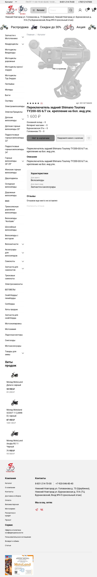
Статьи (8, 545)
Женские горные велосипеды (13, 171)
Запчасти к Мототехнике (11, 37)
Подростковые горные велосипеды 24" (14, 149)
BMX (7, 201)
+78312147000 (85, 2)
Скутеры (9, 101)
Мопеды (9, 89)
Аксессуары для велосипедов (11, 252)
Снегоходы (10, 340)
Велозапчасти (11, 244)
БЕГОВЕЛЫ (10, 289)
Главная (30, 34)
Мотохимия (10, 329)
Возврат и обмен (12, 541)
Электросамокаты (14, 284)
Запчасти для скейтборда (11, 316)
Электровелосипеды (14, 106)
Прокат (8, 520)
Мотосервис (10, 509)
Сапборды (10, 304)
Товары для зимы (10, 353)
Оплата (8, 500)
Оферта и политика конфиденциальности (14, 531)
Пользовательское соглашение (18, 537)
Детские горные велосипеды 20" (12, 127)
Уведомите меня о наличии (70, 138)
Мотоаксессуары (13, 346)
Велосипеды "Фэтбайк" (11, 220)
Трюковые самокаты (10, 277)
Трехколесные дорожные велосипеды (11, 209)
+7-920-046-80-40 (64, 483)
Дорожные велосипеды (11, 194)
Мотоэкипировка (13, 323)
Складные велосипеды (11, 185)
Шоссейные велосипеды (11, 228)
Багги (7, 95)
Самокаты (10, 261)
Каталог (9, 2)
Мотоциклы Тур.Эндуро (10, 77)
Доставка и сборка (13, 496)
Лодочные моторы (14, 335)
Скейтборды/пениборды (11, 296)
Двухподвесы (11, 178)
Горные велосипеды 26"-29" (11, 161)
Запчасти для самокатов (11, 268)
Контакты (9, 492)
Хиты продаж (11, 309)
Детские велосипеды (11, 119)
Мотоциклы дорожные (10, 59)
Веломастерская (12, 504)
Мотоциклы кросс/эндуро (14, 68)
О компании (10, 487)
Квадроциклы (11, 44)
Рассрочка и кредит (10, 514)
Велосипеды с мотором (11, 237)
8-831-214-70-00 (67, 2)
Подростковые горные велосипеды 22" (14, 138)
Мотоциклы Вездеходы (10, 51)
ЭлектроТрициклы (13, 112)
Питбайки (9, 84)
